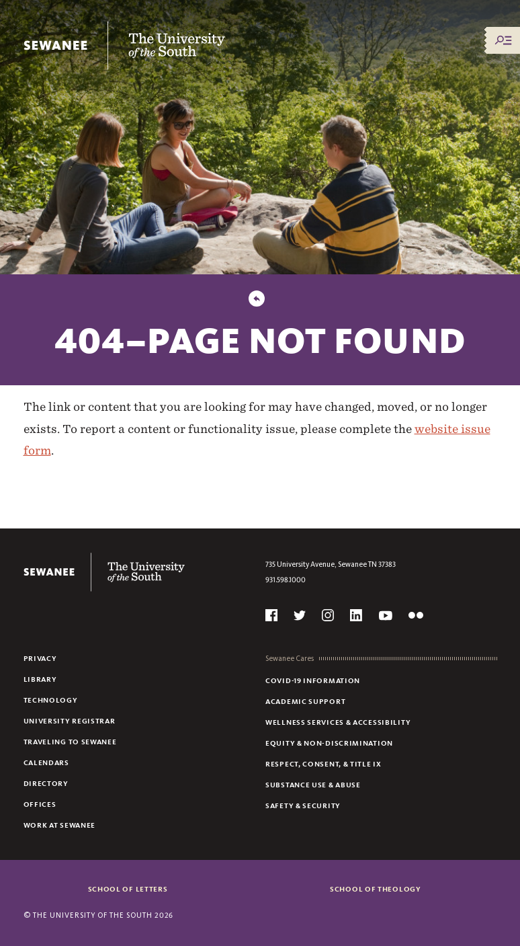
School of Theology (375, 889)
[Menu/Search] (503, 40)
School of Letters (128, 889)
